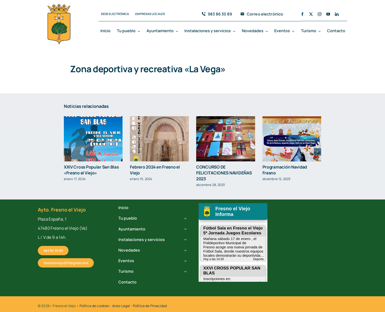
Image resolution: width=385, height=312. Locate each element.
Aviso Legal (121, 305)
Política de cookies (94, 305)
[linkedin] (337, 14)
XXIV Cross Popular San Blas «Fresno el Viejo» (91, 170)
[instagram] (319, 14)
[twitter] (311, 14)
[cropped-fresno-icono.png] (59, 5)
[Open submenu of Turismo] (320, 31)
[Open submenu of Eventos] (294, 31)
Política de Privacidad (150, 305)
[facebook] (302, 14)
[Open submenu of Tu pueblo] (140, 31)
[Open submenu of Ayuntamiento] (178, 31)
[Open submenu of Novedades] (267, 31)
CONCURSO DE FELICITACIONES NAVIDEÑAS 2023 (224, 173)
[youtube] (328, 14)
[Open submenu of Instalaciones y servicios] (235, 31)
